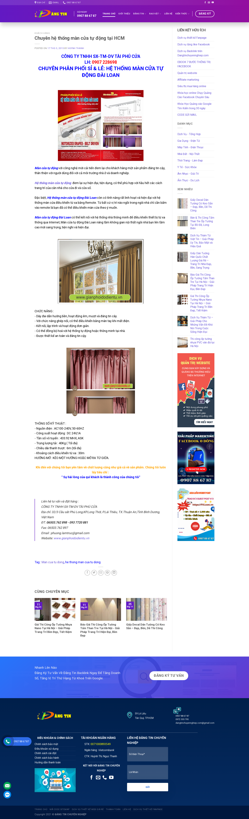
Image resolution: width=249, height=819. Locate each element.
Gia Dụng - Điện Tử (188, 140)
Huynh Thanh (76, 48)
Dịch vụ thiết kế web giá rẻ (88, 809)
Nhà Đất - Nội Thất (188, 154)
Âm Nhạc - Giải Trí (188, 173)
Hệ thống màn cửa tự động (53, 183)
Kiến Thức (182, 13)
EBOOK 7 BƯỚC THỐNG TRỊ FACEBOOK (193, 64)
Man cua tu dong (53, 562)
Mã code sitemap (60, 809)
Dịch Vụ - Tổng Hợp (189, 134)
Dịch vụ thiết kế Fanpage (192, 37)
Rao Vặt (155, 13)
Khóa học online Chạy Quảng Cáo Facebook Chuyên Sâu (194, 95)
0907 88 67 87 (86, 15)
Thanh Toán (113, 809)
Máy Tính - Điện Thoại (190, 147)
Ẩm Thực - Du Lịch (188, 180)
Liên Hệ (168, 13)
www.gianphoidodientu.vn (71, 538)
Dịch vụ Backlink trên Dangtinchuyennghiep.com (193, 53)
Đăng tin (139, 13)
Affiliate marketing (188, 79)
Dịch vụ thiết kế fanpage (148, 809)
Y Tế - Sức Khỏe (187, 167)
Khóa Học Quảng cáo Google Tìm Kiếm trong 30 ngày (194, 106)
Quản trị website (187, 73)
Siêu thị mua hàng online (191, 86)
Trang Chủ (109, 13)
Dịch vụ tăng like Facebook (193, 44)
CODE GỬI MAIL (187, 114)
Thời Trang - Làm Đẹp (190, 160)
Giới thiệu (124, 13)
